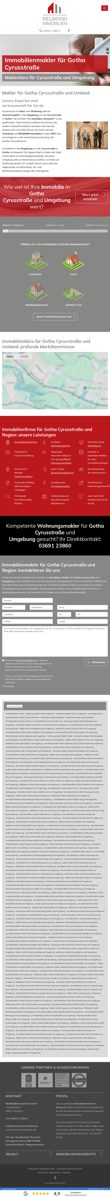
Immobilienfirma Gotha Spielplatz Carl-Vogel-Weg (26, 788)
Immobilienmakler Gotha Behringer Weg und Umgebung (29, 799)
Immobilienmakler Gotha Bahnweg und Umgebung (51, 758)
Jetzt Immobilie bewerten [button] (54, 316)
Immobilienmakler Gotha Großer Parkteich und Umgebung (29, 732)
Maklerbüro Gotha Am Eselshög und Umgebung (49, 810)
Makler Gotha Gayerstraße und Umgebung (49, 907)
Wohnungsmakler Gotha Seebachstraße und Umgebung (39, 859)
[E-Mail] (82, 621)
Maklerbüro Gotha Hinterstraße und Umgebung (35, 982)
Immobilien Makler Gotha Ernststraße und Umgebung (27, 963)
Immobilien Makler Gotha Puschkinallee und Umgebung (75, 751)
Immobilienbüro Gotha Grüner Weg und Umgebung (27, 930)
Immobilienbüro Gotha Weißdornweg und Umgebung (38, 915)
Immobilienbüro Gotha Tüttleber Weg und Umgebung (76, 885)
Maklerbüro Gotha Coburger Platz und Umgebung (76, 728)
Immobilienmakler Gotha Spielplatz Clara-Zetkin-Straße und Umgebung (73, 743)
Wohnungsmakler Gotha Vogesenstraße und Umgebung (29, 889)
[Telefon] (27, 621)
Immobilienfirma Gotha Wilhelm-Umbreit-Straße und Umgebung (42, 986)
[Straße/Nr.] (27, 614)
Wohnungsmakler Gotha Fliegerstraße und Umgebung (28, 1004)
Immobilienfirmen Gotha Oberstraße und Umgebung (65, 848)
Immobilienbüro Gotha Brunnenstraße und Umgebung (28, 945)
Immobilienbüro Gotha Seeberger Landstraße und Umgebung (31, 960)
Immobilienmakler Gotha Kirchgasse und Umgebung (67, 825)
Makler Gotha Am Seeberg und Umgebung (33, 1038)
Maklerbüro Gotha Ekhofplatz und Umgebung (24, 743)
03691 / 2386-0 (51, 30)
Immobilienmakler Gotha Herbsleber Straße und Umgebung (40, 911)
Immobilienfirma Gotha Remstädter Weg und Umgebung (77, 1041)
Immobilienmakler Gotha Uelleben (80, 717)
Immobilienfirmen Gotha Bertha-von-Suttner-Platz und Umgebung (46, 781)
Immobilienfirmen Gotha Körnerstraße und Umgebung (28, 892)
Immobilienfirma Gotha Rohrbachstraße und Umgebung (77, 956)
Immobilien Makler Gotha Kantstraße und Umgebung (46, 833)
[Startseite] (55, 13)
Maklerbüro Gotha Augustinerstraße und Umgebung (73, 1038)
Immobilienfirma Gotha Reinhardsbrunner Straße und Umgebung (32, 870)
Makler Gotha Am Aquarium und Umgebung (69, 892)
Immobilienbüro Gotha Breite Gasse (63, 788)
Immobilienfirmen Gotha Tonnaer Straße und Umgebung (74, 963)
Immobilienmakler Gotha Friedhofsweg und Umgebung (28, 941)
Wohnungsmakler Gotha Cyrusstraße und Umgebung (70, 803)
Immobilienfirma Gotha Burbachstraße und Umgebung (61, 971)
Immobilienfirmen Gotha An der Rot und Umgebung (66, 1049)
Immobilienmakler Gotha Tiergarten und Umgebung (82, 784)
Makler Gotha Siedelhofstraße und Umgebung (50, 1023)
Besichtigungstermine (62, 472)
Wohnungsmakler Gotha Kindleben (39, 714)
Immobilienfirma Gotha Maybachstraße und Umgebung (75, 941)
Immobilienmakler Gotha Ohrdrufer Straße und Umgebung (43, 1027)
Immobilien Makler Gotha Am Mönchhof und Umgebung (54, 1019)
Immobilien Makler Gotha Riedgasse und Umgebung (37, 766)
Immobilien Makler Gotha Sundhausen (71, 714)
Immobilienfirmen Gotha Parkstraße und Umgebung (27, 755)
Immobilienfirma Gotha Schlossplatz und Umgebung (75, 732)
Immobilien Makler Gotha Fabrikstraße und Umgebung (28, 933)
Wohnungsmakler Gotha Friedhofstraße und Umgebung (42, 989)
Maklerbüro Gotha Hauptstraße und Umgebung (63, 769)
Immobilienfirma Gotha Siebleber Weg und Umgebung (28, 747)
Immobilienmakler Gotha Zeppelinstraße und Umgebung (60, 1012)
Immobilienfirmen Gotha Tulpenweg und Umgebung (82, 766)
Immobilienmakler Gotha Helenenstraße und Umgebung (29, 840)
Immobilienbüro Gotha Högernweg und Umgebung (27, 844)
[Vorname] (13, 607)
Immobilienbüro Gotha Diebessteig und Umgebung (56, 829)
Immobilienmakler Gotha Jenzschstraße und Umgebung (69, 881)
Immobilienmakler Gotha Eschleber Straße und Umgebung (70, 997)
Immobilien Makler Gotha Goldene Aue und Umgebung (39, 792)
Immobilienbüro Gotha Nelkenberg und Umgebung (26, 803)
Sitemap (66, 1172)
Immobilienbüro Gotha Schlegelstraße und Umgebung (53, 1015)
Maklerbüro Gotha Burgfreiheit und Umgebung (74, 837)
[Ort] (91, 614)
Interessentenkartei (61, 462)
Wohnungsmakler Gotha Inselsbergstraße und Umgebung (73, 930)
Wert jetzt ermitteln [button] (90, 197)
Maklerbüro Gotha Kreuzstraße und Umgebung (49, 851)
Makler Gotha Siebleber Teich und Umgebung (84, 740)
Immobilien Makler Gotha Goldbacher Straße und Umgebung (30, 948)
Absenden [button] (98, 662)
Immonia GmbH (75, 1168)
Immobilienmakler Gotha (55, 1183)
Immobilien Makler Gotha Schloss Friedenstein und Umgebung (41, 725)
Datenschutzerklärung (26, 660)
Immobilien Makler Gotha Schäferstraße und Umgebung (74, 1004)
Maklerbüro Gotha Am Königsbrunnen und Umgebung (70, 937)
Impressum (42, 1172)
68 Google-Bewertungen (76, 1195)
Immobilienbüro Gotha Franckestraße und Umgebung (38, 1030)
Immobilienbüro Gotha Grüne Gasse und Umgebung (55, 900)
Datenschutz (55, 1172)
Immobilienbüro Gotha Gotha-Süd (49, 721)
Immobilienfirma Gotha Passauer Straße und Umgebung (29, 1001)
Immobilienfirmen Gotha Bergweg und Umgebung (36, 822)
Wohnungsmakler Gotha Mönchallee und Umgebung (71, 1045)
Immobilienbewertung (25, 442)
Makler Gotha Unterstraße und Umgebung (36, 837)
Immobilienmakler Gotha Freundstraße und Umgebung (79, 866)
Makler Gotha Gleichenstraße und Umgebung (24, 769)
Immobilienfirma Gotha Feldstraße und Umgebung (40, 814)
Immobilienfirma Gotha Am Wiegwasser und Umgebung (74, 926)
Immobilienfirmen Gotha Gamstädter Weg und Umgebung (40, 878)
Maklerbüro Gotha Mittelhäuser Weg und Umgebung (76, 922)
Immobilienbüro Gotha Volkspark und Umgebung (26, 736)
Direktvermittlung (23, 476)
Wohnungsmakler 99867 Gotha (59, 736)
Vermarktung (94, 445)
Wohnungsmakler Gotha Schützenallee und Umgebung (28, 751)
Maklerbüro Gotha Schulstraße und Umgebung (70, 796)
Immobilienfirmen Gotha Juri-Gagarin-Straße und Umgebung (40, 993)
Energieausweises (60, 486)
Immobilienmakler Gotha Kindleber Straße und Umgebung (29, 956)
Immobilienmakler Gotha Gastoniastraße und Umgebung (29, 1041)
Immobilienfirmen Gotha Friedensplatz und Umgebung (41, 740)
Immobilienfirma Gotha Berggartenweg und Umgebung (42, 855)
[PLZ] (64, 614)
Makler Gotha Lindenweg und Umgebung (84, 993)
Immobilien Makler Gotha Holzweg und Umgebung (74, 889)
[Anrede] (27, 600)
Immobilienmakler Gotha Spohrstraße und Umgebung (28, 926)
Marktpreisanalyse (60, 445)
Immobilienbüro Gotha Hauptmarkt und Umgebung (73, 747)
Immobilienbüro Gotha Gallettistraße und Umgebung (27, 1045)
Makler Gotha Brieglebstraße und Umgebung (83, 878)
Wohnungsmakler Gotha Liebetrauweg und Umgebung (46, 777)
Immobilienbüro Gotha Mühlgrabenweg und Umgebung (42, 762)
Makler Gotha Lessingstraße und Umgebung (76, 822)
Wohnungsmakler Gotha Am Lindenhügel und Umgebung (39, 874)
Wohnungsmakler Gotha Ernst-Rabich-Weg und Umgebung (75, 945)
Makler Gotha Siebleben (30, 717)
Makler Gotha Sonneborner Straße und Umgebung (55, 904)
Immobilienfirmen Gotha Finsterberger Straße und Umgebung (77, 933)
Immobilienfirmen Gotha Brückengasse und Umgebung (38, 863)
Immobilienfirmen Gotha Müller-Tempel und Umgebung (64, 807)
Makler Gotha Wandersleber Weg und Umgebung (26, 937)
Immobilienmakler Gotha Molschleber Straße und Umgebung (59, 896)
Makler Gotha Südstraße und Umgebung (65, 755)
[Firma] (82, 607)
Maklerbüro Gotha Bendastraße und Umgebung (25, 825)
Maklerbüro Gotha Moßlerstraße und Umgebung (25, 997)
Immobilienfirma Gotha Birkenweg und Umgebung (73, 840)
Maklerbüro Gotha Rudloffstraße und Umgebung (36, 866)
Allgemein (13, 225)
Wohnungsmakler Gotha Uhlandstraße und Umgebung (38, 818)
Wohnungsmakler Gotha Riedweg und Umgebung (69, 844)
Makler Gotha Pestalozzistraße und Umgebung (35, 952)
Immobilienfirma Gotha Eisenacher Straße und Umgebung (29, 885)
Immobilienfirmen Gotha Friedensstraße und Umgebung (47, 978)
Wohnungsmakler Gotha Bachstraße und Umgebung (79, 960)
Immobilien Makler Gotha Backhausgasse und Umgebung (39, 919)
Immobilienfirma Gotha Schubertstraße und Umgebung (52, 773)
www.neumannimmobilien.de (21, 1129)
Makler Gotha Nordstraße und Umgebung (33, 796)
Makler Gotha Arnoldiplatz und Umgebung (36, 728)
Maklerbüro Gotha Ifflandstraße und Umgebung (25, 881)
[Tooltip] (106, 1189)
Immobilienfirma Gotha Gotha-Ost (20, 721)
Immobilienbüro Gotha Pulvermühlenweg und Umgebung (76, 1001)
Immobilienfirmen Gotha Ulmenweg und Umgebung (27, 1008)
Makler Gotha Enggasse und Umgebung (66, 1008)
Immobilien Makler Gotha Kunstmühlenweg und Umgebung (40, 1034)
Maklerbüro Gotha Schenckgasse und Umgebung (76, 952)
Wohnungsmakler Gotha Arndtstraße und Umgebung (55, 974)
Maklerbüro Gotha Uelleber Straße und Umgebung (66, 967)
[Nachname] (41, 607)
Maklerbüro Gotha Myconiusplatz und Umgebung (39, 784)
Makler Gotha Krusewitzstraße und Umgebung (35, 922)
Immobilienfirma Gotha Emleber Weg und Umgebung (75, 799)
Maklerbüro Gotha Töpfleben (52, 717)
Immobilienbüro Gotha (15, 714)
